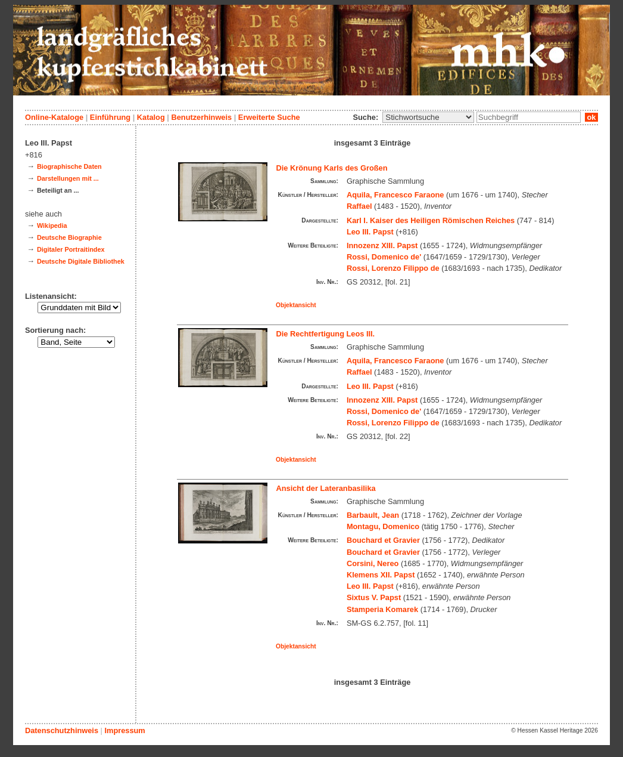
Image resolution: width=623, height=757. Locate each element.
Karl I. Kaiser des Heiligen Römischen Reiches (431, 220)
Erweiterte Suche (269, 117)
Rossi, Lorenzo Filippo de (393, 268)
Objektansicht (296, 305)
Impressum (124, 730)
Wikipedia (52, 225)
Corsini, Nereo (372, 563)
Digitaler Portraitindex (71, 249)
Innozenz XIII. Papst (382, 245)
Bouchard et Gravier (383, 540)
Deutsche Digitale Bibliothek (80, 261)
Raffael (359, 206)
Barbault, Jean (373, 515)
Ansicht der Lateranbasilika (326, 488)
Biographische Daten (69, 166)
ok (591, 117)
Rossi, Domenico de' (384, 256)
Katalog (151, 117)
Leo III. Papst (370, 231)
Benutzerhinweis (201, 117)
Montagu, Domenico (383, 526)
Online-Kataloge (54, 117)
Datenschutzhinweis (61, 730)
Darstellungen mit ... (68, 178)
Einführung (110, 117)
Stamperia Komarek (382, 609)
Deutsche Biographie (69, 237)
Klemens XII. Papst (381, 574)
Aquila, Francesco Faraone (395, 194)
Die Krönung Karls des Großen (332, 167)
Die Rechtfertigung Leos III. (325, 333)
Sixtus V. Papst (374, 597)
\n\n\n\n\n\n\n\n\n (428, 117)
